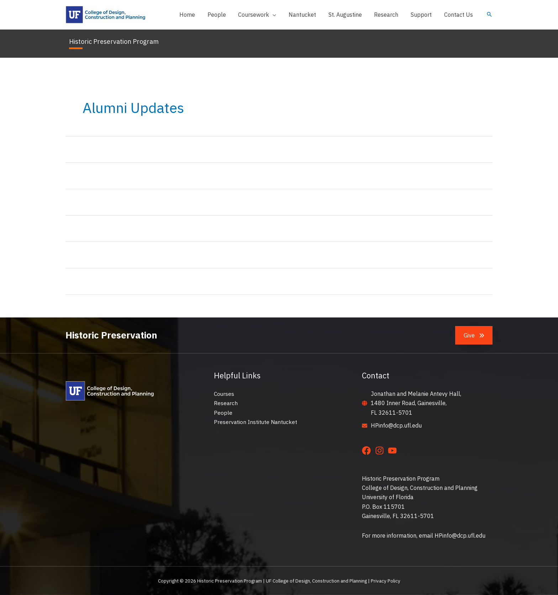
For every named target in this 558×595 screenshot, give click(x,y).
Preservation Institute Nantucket (256, 421)
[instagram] (381, 450)
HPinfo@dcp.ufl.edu (396, 425)
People (223, 412)
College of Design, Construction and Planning (420, 487)
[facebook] (368, 450)
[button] (262, 14)
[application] (277, 14)
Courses (224, 393)
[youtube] (394, 450)
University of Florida (388, 497)
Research (226, 403)
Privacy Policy (385, 581)
